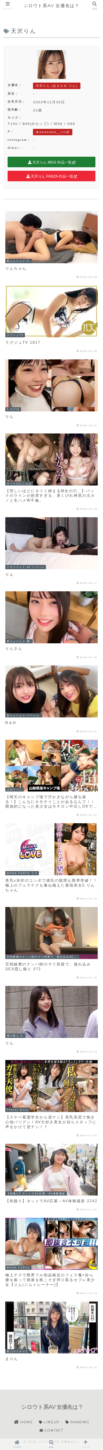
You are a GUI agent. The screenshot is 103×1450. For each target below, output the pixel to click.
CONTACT (51, 1430)
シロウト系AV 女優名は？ (51, 5)
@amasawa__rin (53, 132)
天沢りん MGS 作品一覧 (51, 162)
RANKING (77, 1422)
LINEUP (49, 1422)
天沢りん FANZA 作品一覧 (51, 176)
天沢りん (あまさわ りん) (57, 85)
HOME (23, 1422)
